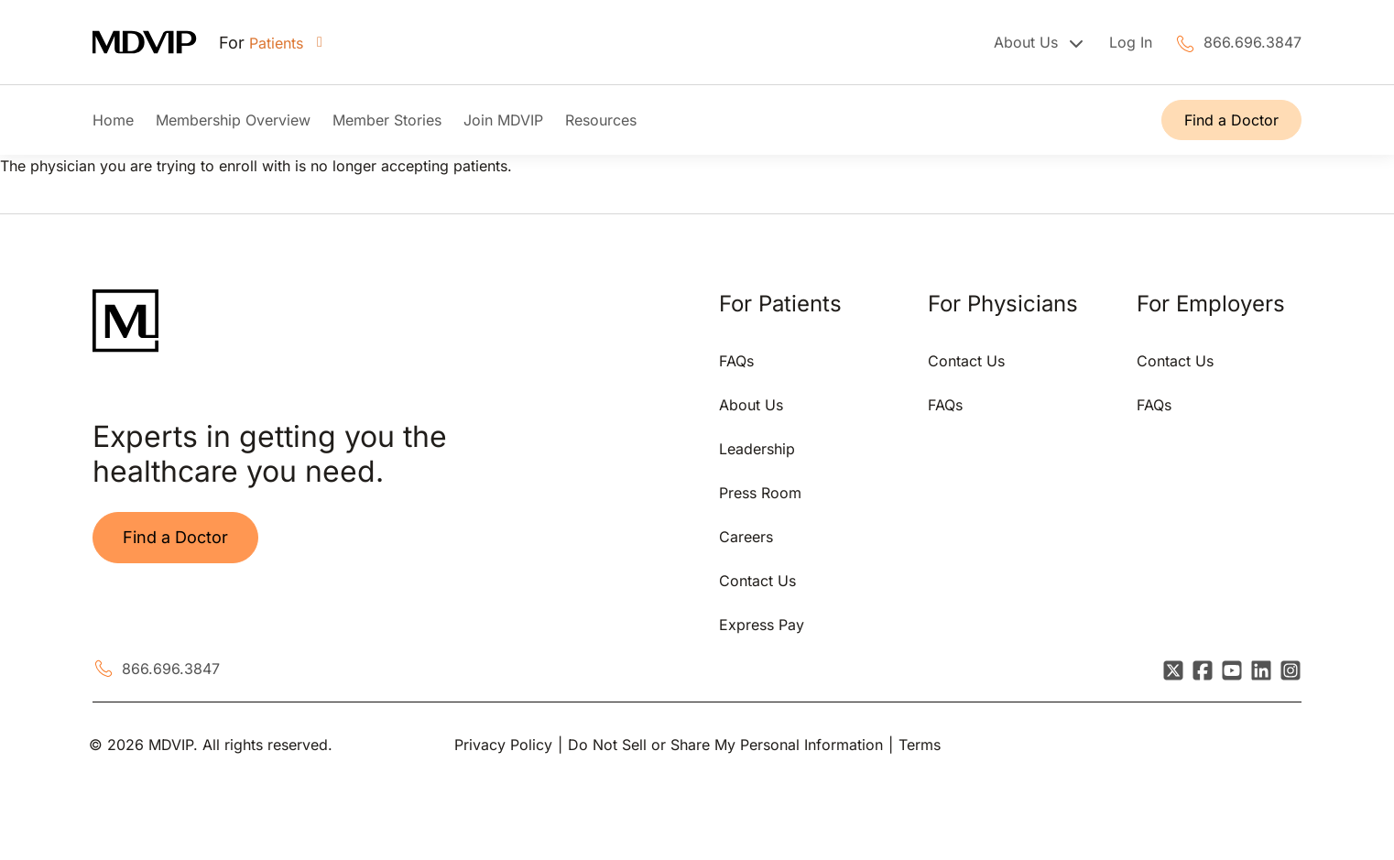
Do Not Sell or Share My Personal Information (725, 744)
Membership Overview (233, 120)
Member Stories (386, 120)
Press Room (760, 493)
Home (113, 120)
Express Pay (761, 624)
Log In (1130, 42)
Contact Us (757, 581)
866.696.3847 (1252, 42)
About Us (751, 405)
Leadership (757, 449)
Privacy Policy (503, 744)
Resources (601, 120)
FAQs (736, 361)
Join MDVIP (503, 120)
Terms (919, 744)
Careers (746, 537)
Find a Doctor (1231, 120)
